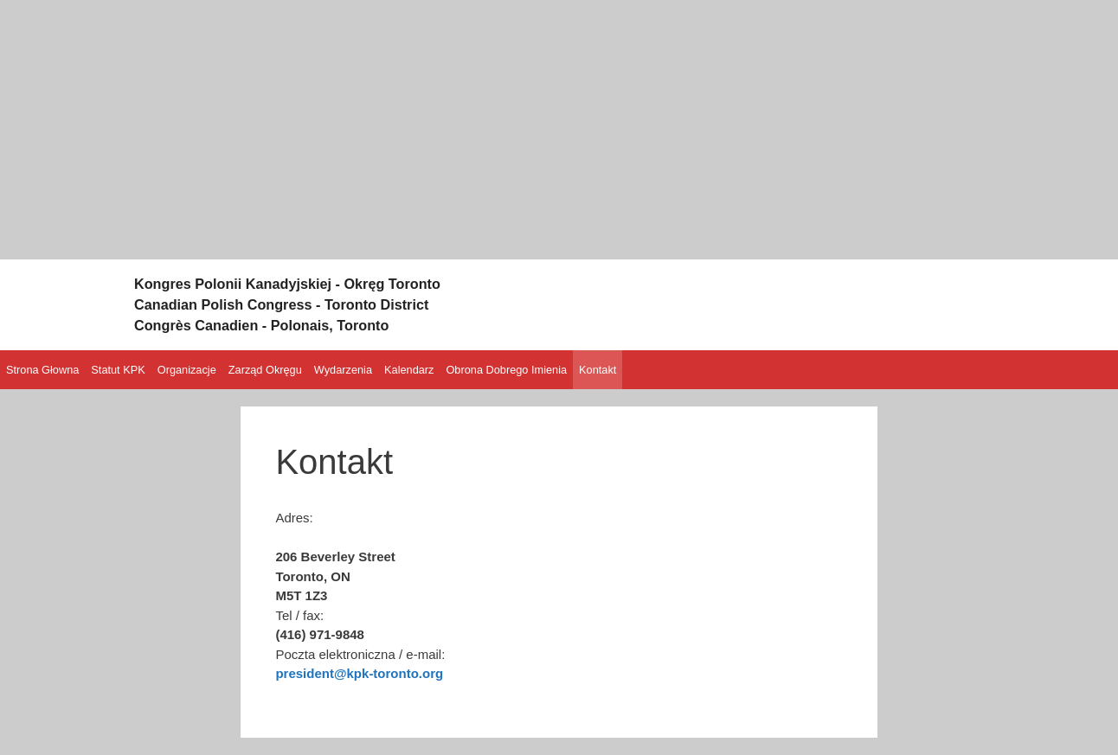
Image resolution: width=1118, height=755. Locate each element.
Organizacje (186, 369)
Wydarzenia (343, 369)
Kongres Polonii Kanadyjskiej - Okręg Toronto (322, 282)
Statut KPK (118, 369)
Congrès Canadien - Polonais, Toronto (291, 324)
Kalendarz (409, 369)
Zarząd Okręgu (265, 369)
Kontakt (597, 369)
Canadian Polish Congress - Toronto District (316, 303)
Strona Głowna (42, 369)
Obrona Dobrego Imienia (506, 369)
